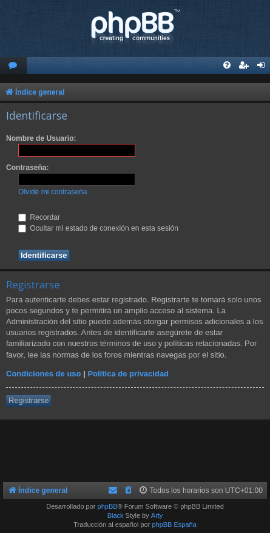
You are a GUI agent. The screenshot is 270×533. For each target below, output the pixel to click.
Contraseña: (27, 167)
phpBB (108, 506)
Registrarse (28, 400)
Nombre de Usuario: (41, 138)
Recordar (39, 217)
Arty (157, 515)
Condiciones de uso (43, 373)
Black (115, 515)
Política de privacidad (128, 373)
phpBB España (174, 524)
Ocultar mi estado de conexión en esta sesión (98, 228)
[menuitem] (13, 66)
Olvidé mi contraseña (52, 192)
